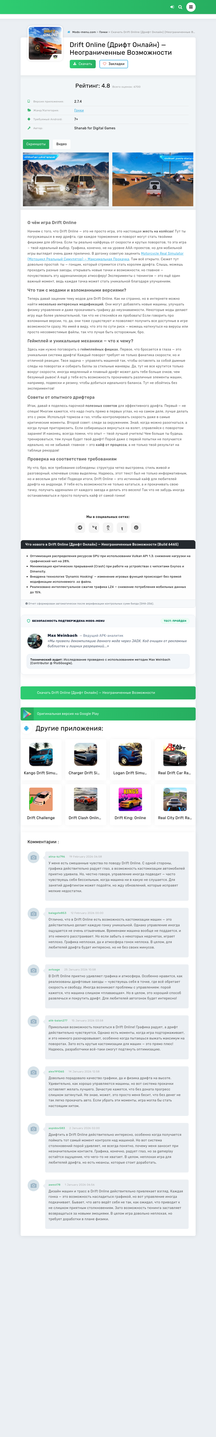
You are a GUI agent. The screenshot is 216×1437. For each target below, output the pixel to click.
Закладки (114, 64)
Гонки (79, 110)
